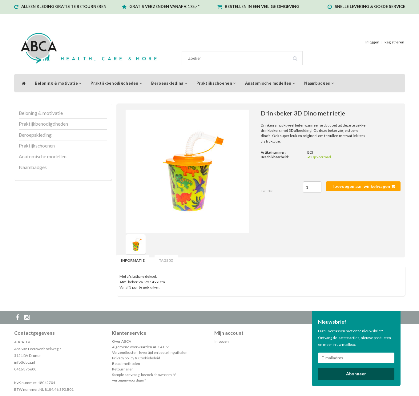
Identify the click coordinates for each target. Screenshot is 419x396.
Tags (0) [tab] (166, 260)
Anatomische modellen (270, 83)
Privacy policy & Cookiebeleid (136, 358)
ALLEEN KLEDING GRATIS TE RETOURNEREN (64, 6)
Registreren (394, 42)
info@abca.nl (24, 362)
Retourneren (123, 369)
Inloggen (372, 42)
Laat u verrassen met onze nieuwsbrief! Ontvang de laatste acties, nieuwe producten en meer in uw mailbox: (354, 338)
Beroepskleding (169, 83)
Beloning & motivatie (58, 83)
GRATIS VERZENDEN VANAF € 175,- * (164, 6)
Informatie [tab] (133, 260)
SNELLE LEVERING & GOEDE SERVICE (370, 6)
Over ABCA (121, 341)
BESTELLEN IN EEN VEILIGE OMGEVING (262, 6)
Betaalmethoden (126, 363)
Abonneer (356, 373)
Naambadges (319, 83)
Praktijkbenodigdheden (116, 83)
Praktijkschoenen (216, 83)
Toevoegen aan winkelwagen (363, 186)
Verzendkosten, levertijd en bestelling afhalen (149, 352)
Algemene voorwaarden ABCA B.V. (140, 347)
